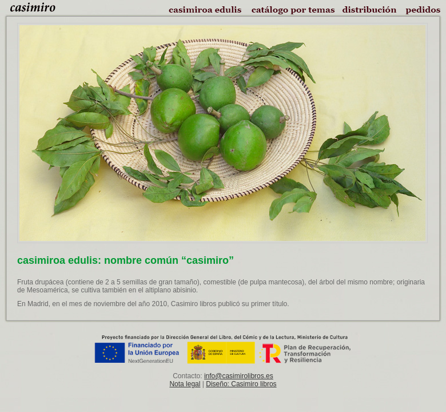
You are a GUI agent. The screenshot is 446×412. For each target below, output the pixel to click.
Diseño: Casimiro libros (241, 384)
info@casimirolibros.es (238, 376)
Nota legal (184, 384)
